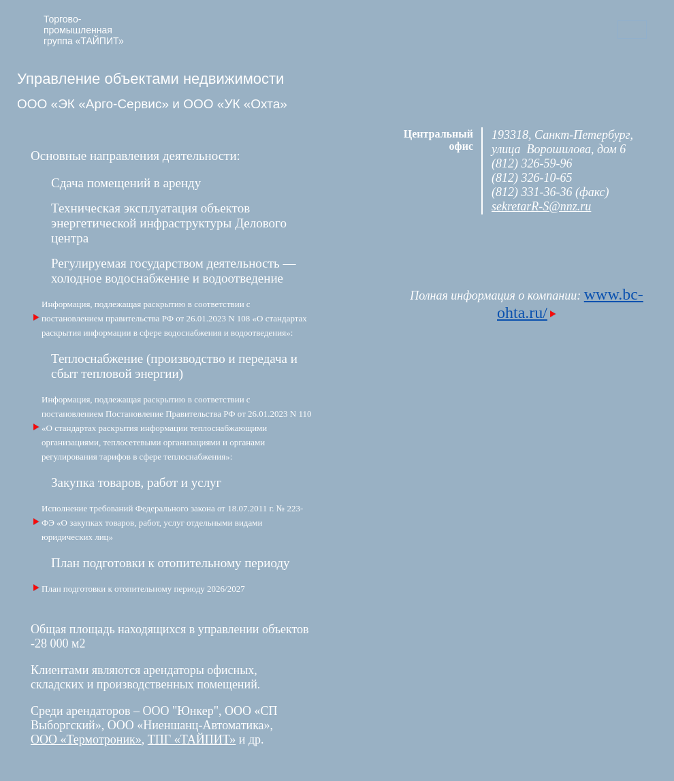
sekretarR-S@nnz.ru (541, 206)
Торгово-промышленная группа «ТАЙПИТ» (84, 30)
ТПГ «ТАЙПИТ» (192, 739)
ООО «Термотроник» (86, 739)
